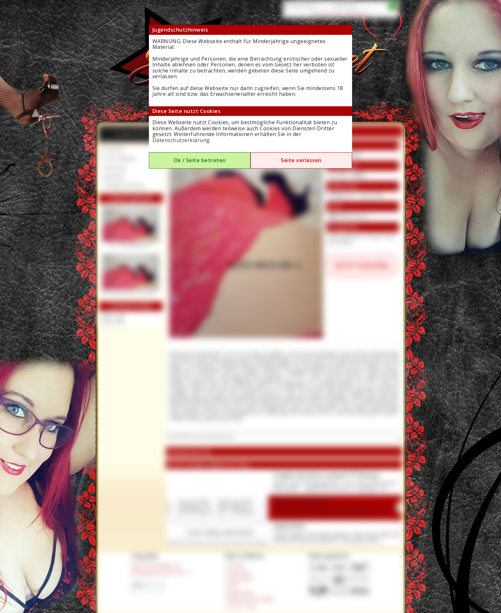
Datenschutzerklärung (181, 140)
